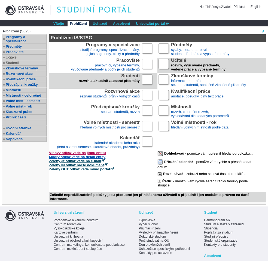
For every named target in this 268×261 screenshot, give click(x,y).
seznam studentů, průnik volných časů (110, 96)
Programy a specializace (16, 39)
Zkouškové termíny (22, 68)
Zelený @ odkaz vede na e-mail (75, 161)
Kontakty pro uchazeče (155, 253)
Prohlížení (78, 24)
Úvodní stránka (18, 128)
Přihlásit (239, 7)
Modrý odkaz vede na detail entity (77, 157)
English (256, 7)
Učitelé (11, 57)
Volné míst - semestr (23, 101)
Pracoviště (15, 52)
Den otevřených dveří (154, 245)
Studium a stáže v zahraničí (224, 224)
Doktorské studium (152, 236)
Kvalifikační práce (21, 79)
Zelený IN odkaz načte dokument (76, 165)
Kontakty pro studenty (220, 245)
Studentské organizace (220, 240)
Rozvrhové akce (19, 74)
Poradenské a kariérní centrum (76, 220)
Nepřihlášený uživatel (215, 7)
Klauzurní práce (19, 112)
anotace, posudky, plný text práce (197, 96)
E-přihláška (147, 220)
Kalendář (13, 133)
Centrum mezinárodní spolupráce (78, 249)
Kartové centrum (66, 232)
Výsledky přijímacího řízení (158, 232)
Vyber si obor (148, 224)
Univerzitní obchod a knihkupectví (78, 240)
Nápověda (14, 139)
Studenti (12, 63)
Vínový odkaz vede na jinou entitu (77, 153)
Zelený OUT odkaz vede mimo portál (79, 169)
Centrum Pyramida (67, 224)
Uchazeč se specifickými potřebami (164, 249)
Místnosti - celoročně (23, 95)
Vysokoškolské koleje (69, 228)
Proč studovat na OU (154, 240)
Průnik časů (16, 117)
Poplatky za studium (218, 232)
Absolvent (121, 24)
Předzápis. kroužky (22, 84)
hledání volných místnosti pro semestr (110, 127)
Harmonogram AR (217, 220)
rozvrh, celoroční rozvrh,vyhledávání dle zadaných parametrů (200, 111)
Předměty (14, 46)
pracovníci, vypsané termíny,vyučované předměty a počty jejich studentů (105, 65)
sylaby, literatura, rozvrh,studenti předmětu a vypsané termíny (200, 49)
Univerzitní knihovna (68, 236)
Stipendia (211, 228)
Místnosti (13, 90)
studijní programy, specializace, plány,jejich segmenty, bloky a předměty (110, 49)
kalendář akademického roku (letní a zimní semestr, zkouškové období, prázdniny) (98, 142)
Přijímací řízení (150, 228)
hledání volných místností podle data (200, 127)
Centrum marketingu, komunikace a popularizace (89, 245)
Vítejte (58, 24)
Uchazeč (100, 24)
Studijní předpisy (216, 236)
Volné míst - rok (19, 106)
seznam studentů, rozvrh (115, 111)
